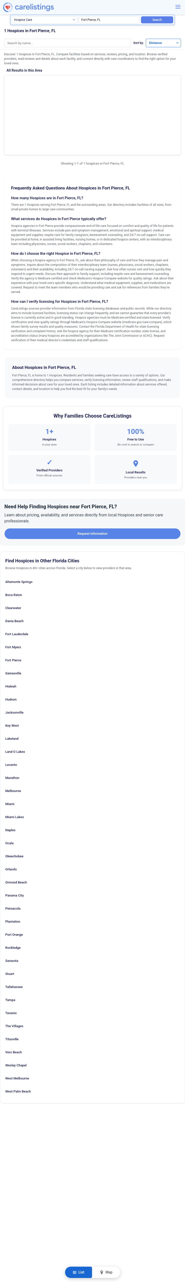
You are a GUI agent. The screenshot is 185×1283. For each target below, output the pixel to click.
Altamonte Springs (18, 525)
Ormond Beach (16, 825)
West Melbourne (17, 1021)
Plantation (12, 865)
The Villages (14, 969)
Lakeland (12, 682)
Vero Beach (13, 995)
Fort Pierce (13, 603)
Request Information (92, 477)
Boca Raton (13, 538)
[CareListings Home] (40, 7)
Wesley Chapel (16, 1008)
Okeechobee (14, 799)
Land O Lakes (15, 695)
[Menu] (178, 7)
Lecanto (11, 708)
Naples (10, 773)
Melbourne (13, 734)
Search (157, 20)
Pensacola (13, 852)
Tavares (11, 956)
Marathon (12, 721)
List (78, 1272)
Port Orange (14, 878)
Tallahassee (14, 930)
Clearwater (13, 551)
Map (106, 1272)
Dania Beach (14, 564)
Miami (9, 747)
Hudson (11, 643)
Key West (12, 669)
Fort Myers (13, 590)
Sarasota (11, 904)
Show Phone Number (143, 82)
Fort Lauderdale (16, 577)
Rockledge (13, 891)
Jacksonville (14, 656)
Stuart (9, 917)
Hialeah (10, 629)
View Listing (143, 90)
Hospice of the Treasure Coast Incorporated (47, 84)
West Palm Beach (18, 1035)
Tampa (10, 943)
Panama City (14, 839)
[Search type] (44, 19)
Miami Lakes (14, 760)
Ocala (9, 786)
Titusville (12, 982)
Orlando (11, 812)
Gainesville (13, 616)
